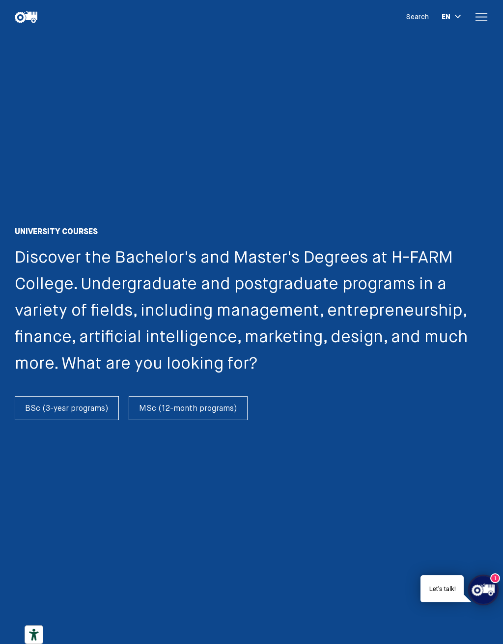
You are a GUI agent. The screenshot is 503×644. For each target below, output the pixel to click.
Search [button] (417, 16)
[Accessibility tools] (34, 634)
